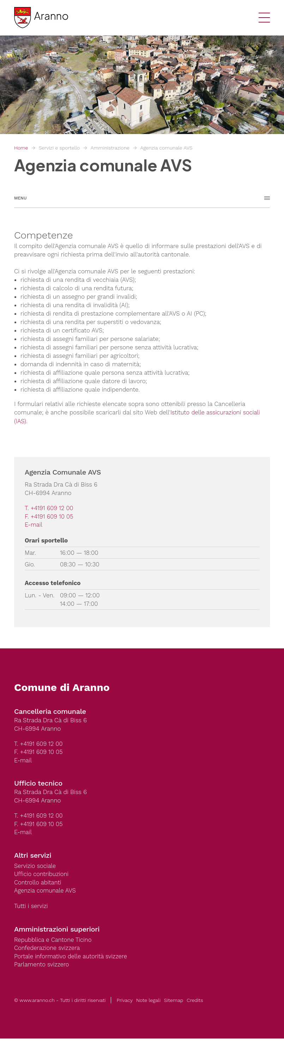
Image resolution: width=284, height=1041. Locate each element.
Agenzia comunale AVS (166, 148)
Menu (20, 198)
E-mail (34, 524)
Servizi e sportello (59, 148)
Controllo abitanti (38, 884)
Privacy (124, 1002)
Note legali (148, 1002)
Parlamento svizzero (42, 967)
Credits (195, 1002)
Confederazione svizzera (48, 950)
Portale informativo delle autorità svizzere (72, 958)
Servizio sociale (35, 867)
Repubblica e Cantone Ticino (54, 941)
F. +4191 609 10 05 (49, 516)
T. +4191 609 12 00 (49, 508)
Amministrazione (110, 148)
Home (21, 148)
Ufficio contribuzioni (42, 875)
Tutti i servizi (31, 908)
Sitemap (173, 1002)
